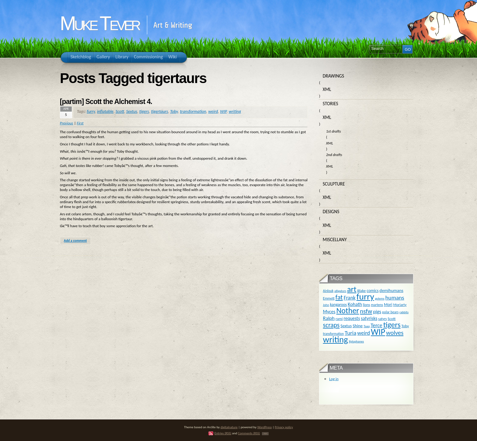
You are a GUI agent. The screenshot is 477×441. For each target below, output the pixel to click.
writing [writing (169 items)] (335, 339)
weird (213, 111)
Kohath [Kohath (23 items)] (355, 304)
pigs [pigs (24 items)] (377, 311)
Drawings (333, 76)
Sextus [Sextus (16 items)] (346, 325)
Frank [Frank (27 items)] (350, 297)
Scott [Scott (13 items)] (391, 318)
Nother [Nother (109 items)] (347, 310)
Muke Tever (99, 23)
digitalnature (229, 427)
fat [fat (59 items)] (339, 297)
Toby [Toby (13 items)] (405, 326)
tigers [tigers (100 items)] (392, 324)
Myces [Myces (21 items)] (329, 311)
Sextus (131, 111)
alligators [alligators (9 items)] (340, 291)
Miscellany (335, 239)
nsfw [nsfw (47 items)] (366, 311)
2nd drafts (334, 154)
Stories (330, 103)
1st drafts (333, 131)
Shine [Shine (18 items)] (358, 325)
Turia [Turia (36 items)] (350, 332)
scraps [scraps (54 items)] (331, 325)
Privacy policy (284, 427)
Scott (120, 111)
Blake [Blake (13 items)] (361, 290)
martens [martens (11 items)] (377, 305)
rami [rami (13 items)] (339, 318)
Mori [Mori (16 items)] (388, 304)
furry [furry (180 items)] (365, 296)
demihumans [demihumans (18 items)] (391, 290)
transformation (193, 111)
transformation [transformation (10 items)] (333, 334)
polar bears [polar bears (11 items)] (390, 312)
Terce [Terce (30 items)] (376, 325)
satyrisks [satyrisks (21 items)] (369, 318)
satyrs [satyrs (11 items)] (382, 319)
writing (235, 111)
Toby (174, 111)
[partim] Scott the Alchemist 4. (106, 102)
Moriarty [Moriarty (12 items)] (399, 304)
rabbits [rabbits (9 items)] (404, 312)
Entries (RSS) (222, 433)
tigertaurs (159, 111)
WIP (223, 111)
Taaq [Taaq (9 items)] (367, 326)
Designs (331, 211)
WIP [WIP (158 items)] (378, 332)
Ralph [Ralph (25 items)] (329, 318)
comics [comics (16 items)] (372, 290)
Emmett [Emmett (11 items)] (329, 298)
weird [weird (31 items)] (363, 333)
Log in (334, 379)
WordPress (264, 427)
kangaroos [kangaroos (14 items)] (338, 304)
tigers (144, 111)
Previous (66, 123)
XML (327, 89)
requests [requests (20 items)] (352, 318)
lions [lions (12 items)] (366, 304)
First (80, 123)
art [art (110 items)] (351, 289)
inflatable (105, 111)
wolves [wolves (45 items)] (394, 332)
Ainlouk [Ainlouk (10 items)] (328, 291)
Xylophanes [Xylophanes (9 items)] (356, 341)
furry (91, 111)
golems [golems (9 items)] (380, 298)
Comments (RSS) (249, 433)
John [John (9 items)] (326, 305)
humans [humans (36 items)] (394, 297)
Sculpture (334, 184)
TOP (265, 433)
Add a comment (75, 240)
